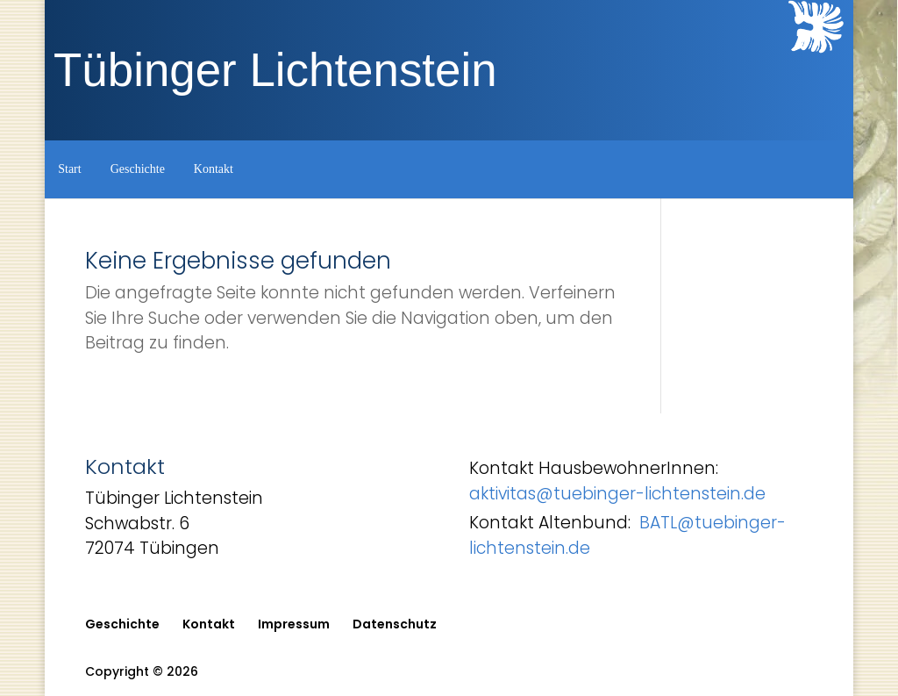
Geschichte (137, 169)
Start (69, 169)
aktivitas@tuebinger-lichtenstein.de (617, 494)
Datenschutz (395, 624)
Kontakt (213, 169)
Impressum (294, 624)
